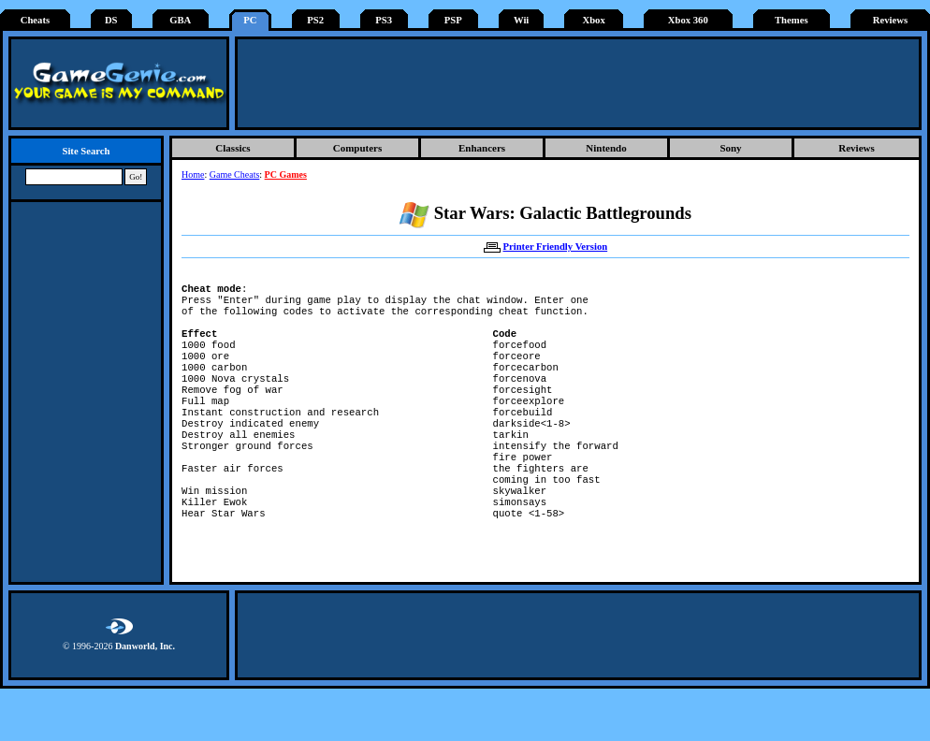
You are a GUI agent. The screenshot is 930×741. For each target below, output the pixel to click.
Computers (358, 147)
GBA (180, 20)
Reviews (890, 20)
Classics (232, 147)
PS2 (315, 20)
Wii (521, 20)
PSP (453, 20)
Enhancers (481, 147)
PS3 (383, 20)
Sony (730, 147)
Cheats (35, 20)
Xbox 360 (688, 20)
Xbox (593, 20)
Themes (791, 20)
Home (193, 174)
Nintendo (606, 147)
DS (111, 20)
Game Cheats (235, 174)
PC (249, 20)
